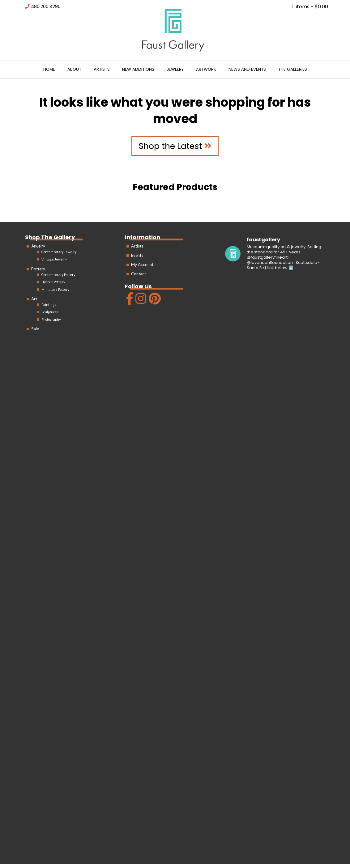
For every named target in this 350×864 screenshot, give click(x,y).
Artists (102, 69)
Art (34, 298)
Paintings (48, 305)
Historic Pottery (53, 282)
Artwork (206, 69)
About (74, 69)
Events (137, 255)
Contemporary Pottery (58, 275)
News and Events (247, 69)
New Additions (138, 69)
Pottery (38, 268)
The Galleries (292, 69)
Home (49, 69)
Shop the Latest (175, 146)
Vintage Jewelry (54, 259)
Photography (51, 319)
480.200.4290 (46, 6)
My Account (142, 264)
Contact (138, 273)
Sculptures (49, 312)
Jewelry (175, 69)
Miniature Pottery (55, 289)
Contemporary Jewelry (58, 252)
